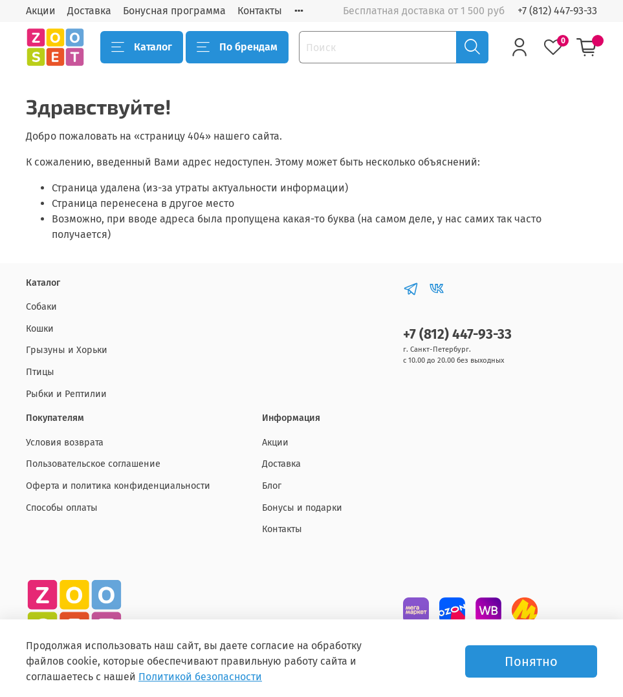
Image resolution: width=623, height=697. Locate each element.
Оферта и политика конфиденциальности (118, 485)
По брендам (237, 47)
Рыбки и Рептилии (66, 394)
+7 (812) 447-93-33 (557, 11)
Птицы (40, 372)
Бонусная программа (174, 11)
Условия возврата (65, 442)
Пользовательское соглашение (93, 463)
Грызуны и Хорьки (66, 350)
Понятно (531, 661)
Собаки (41, 306)
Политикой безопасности (200, 676)
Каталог (141, 47)
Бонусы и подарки (302, 507)
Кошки (40, 328)
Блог (271, 485)
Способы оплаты (62, 507)
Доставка (89, 11)
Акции (41, 11)
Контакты (259, 11)
